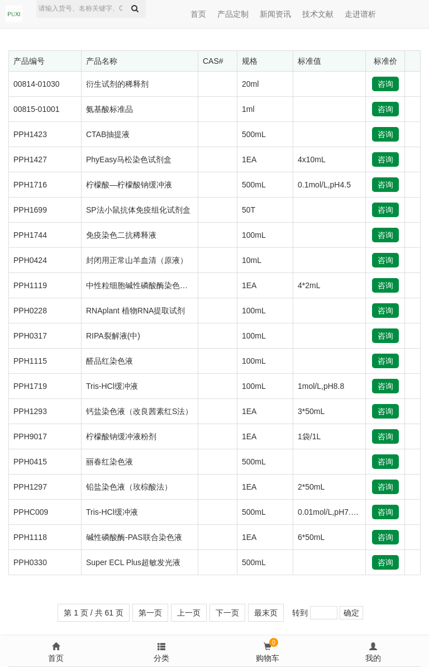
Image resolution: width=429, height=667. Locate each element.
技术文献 (317, 14)
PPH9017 (30, 436)
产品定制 (233, 14)
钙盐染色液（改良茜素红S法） (139, 411)
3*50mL (311, 411)
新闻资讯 (275, 14)
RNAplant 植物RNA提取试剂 (135, 310)
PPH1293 (30, 411)
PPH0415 (30, 461)
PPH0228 (30, 310)
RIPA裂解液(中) (113, 335)
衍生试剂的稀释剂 (117, 83)
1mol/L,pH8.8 (321, 386)
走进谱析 (360, 14)
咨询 (385, 83)
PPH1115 (30, 360)
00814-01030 (36, 83)
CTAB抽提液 (108, 134)
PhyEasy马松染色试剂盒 (128, 159)
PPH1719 (30, 386)
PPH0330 (30, 562)
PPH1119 (30, 285)
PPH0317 (30, 335)
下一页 (227, 612)
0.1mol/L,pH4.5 (324, 184)
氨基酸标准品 (109, 109)
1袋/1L (309, 436)
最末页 (266, 612)
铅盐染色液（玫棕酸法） (129, 486)
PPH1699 (30, 209)
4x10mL (312, 159)
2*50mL (311, 486)
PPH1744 (30, 235)
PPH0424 (30, 260)
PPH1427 (30, 159)
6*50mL (311, 537)
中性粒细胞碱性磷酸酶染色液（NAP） (153, 285)
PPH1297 (30, 486)
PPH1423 (30, 134)
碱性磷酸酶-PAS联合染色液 (134, 537)
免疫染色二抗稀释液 (121, 235)
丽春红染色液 (109, 461)
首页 (198, 14)
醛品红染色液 (109, 360)
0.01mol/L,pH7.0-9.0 (333, 512)
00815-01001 (36, 109)
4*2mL (309, 285)
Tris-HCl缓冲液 (112, 386)
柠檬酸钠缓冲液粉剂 (121, 436)
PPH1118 (30, 537)
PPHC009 (30, 512)
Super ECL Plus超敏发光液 (133, 562)
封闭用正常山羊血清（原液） (137, 260)
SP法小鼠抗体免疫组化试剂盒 (138, 209)
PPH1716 (30, 184)
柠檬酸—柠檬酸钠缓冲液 (129, 184)
